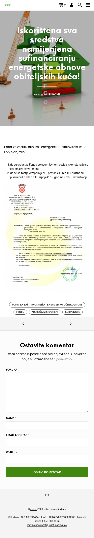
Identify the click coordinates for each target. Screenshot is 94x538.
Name (11, 418)
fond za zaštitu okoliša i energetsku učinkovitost (47, 305)
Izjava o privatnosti (37, 525)
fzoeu (20, 312)
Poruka (12, 370)
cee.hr (33, 509)
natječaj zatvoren (45, 312)
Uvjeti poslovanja (57, 525)
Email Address (17, 435)
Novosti (54, 94)
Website (11, 452)
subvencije (72, 312)
